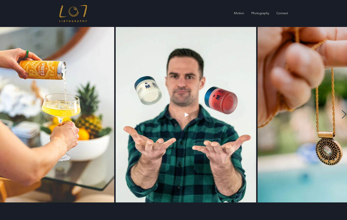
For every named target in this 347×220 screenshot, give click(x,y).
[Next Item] (344, 114)
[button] (260, 13)
